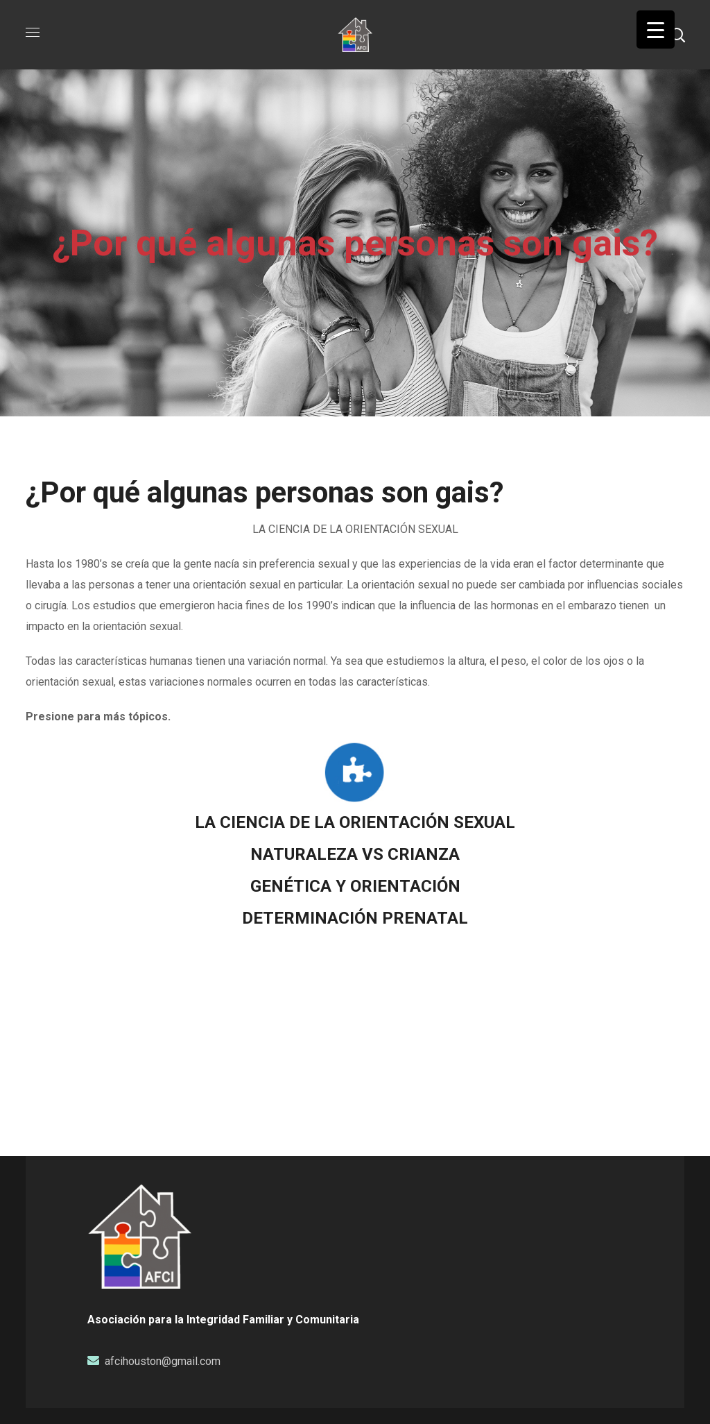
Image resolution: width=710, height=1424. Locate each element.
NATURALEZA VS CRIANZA (355, 854)
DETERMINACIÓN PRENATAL (355, 918)
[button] (677, 34)
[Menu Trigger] (656, 29)
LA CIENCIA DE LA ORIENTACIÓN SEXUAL (355, 822)
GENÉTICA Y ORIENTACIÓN (355, 886)
